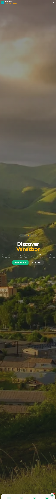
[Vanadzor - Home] (9, 2)
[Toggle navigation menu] (53, 2)
